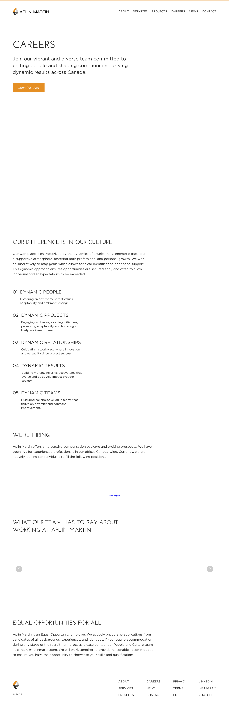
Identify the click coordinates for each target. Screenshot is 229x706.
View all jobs (114, 495)
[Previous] (19, 569)
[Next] (210, 569)
